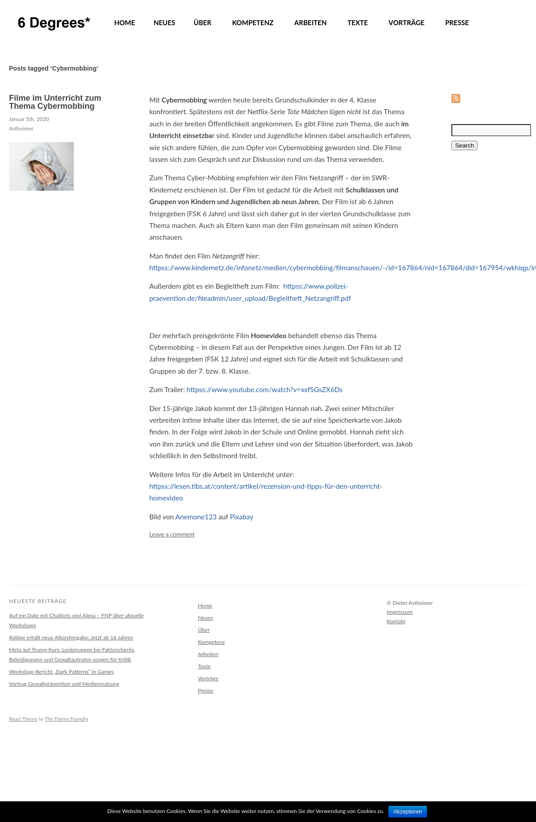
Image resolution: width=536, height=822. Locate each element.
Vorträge (208, 678)
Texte (204, 666)
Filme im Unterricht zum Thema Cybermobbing (55, 102)
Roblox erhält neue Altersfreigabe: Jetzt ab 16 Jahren (71, 637)
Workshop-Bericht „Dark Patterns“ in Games (61, 671)
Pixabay (241, 517)
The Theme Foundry (66, 719)
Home (205, 605)
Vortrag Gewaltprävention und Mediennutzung (64, 683)
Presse (205, 690)
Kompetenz (211, 642)
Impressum (399, 611)
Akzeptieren (407, 812)
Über (204, 629)
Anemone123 (196, 517)
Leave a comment (172, 534)
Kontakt (396, 621)
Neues (205, 617)
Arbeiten (208, 654)
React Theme (23, 719)
